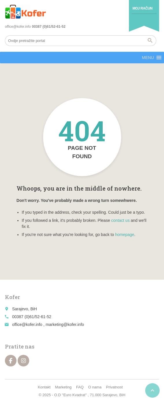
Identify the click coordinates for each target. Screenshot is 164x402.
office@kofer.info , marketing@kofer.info (48, 324)
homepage (124, 234)
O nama (95, 387)
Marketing (63, 387)
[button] (148, 57)
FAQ (80, 387)
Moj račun (142, 8)
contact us (120, 220)
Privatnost (114, 387)
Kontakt (44, 387)
